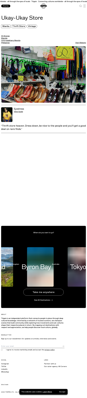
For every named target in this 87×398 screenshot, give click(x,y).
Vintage (32, 26)
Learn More (47, 392)
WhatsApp (5, 372)
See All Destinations (43, 300)
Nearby (6, 6)
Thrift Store (18, 26)
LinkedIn (4, 369)
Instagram (5, 364)
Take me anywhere (43, 292)
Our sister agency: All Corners (55, 366)
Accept (62, 392)
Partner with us (50, 364)
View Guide (18, 112)
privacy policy (50, 350)
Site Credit (4, 384)
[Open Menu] (84, 6)
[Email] (31, 346)
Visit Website (80, 43)
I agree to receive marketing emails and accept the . (30, 350)
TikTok (3, 366)
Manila (5, 26)
